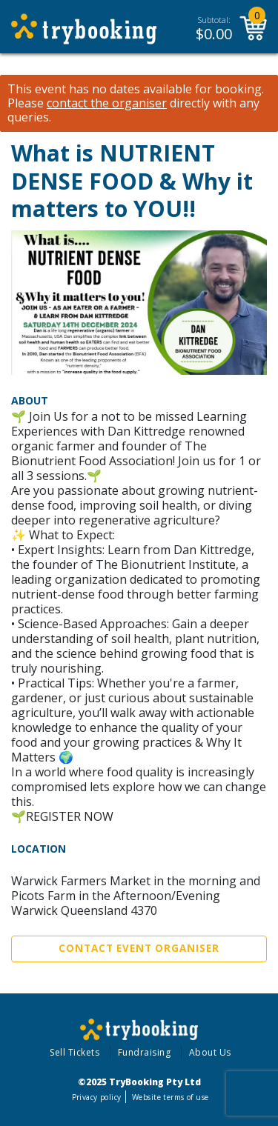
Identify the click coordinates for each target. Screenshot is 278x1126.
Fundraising (144, 1052)
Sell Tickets (74, 1052)
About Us (210, 1052)
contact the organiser (107, 103)
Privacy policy (97, 1097)
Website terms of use (170, 1097)
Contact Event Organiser (139, 948)
